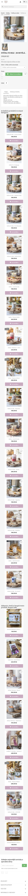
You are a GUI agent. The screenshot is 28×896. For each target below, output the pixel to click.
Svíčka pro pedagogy (14, 165)
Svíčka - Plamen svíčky (14, 317)
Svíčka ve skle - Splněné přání (14, 195)
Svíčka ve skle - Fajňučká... (14, 500)
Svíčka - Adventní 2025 (14, 561)
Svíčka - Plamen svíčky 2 (14, 378)
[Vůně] (13, 67)
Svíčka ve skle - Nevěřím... (14, 530)
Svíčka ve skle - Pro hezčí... (14, 591)
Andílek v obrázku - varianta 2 (14, 751)
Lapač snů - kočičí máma (14, 660)
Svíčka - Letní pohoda (14, 439)
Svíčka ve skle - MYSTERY (14, 812)
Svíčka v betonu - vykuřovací (14, 720)
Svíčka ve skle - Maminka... (14, 408)
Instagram (6, 872)
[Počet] (3, 74)
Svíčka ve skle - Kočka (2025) (14, 256)
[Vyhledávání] (14, 6)
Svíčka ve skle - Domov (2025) (14, 134)
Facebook (2, 872)
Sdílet (6, 82)
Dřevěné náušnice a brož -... (14, 629)
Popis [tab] (6, 92)
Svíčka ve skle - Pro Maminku (14, 226)
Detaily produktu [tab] (15, 92)
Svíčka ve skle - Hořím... (14, 469)
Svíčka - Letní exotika (14, 287)
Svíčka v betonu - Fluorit (14, 690)
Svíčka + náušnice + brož (14, 347)
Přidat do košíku (14, 74)
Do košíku (14, 141)
